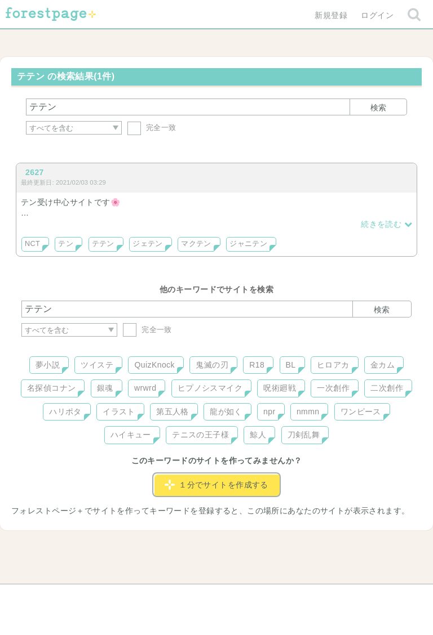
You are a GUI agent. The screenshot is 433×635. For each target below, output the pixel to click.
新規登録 (331, 15)
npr (269, 411)
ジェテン (147, 244)
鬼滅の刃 (212, 364)
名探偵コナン (51, 387)
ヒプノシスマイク (210, 387)
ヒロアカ (333, 364)
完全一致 (151, 127)
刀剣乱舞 (304, 434)
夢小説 (48, 364)
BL (291, 364)
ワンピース (361, 411)
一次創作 (333, 387)
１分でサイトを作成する (216, 485)
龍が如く (226, 411)
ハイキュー (131, 434)
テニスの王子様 (200, 434)
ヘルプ (72, 596)
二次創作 (386, 387)
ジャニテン (248, 244)
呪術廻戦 (279, 387)
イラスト (119, 411)
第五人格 (172, 411)
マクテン (196, 244)
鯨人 (258, 434)
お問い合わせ (135, 596)
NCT (32, 244)
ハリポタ (65, 411)
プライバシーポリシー (338, 596)
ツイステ (97, 364)
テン (65, 244)
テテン (103, 244)
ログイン (377, 15)
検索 (378, 107)
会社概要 (260, 596)
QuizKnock (154, 364)
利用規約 (201, 596)
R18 (256, 364)
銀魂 (105, 387)
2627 (34, 172)
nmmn (308, 411)
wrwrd (145, 387)
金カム (382, 364)
